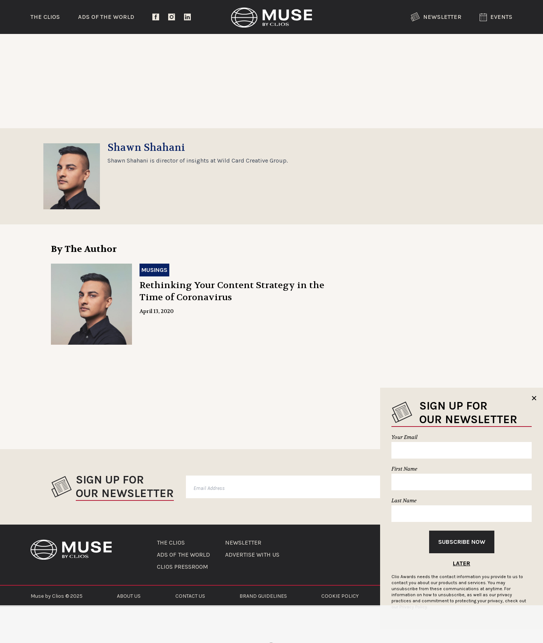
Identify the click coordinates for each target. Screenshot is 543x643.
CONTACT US (190, 596)
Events (496, 17)
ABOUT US (129, 596)
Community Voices (335, 47)
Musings (154, 269)
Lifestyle (243, 47)
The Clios (45, 16)
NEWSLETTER (243, 543)
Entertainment (157, 47)
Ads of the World (106, 16)
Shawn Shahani (146, 147)
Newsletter (436, 17)
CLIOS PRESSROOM (182, 567)
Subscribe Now (461, 541)
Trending (69, 47)
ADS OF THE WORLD (183, 555)
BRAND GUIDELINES (263, 596)
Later (461, 563)
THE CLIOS (171, 543)
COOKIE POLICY (340, 596)
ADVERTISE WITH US (252, 555)
